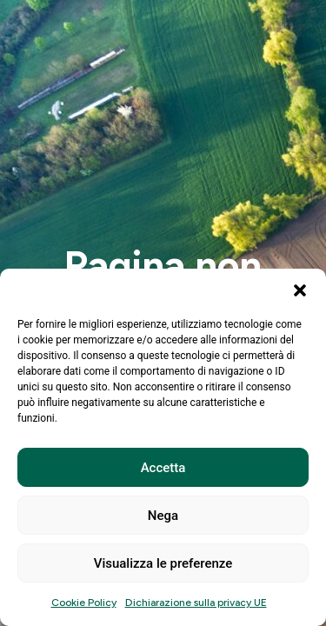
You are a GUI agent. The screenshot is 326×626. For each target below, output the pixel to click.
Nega (163, 515)
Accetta (163, 468)
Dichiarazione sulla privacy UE (196, 602)
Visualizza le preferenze (163, 563)
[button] (300, 290)
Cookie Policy (83, 602)
